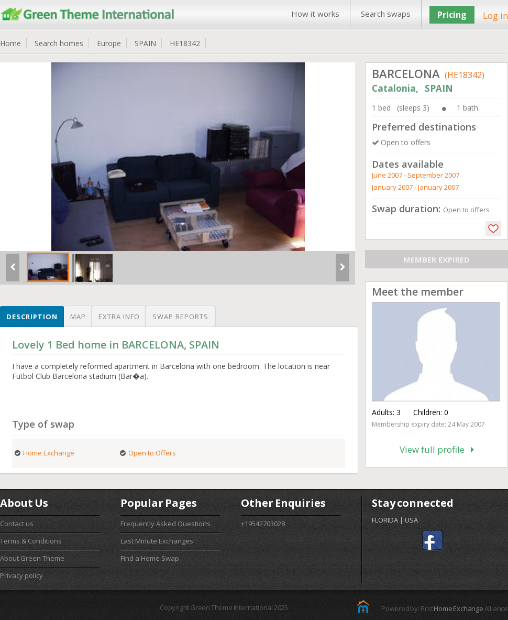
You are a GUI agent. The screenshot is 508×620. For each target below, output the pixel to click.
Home (10, 43)
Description (32, 316)
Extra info (119, 316)
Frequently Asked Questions (165, 523)
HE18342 (185, 43)
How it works (315, 13)
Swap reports (180, 316)
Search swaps (386, 13)
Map (78, 316)
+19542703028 (263, 523)
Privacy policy (21, 575)
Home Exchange (458, 608)
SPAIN (145, 43)
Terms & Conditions (31, 541)
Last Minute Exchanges (156, 541)
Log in (495, 15)
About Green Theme (32, 558)
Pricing (452, 14)
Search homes (59, 43)
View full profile (437, 449)
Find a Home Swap (149, 558)
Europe (109, 43)
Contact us (17, 523)
